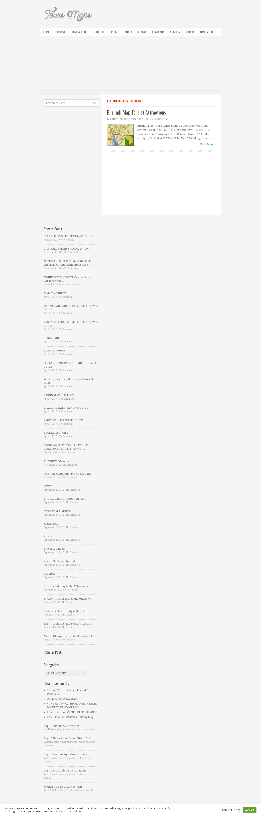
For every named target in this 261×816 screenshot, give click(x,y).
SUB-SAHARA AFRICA (57, 511)
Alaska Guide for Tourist (59, 561)
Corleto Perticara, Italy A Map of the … (68, 611)
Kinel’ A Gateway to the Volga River (66, 586)
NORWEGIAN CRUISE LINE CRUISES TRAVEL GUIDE (71, 307)
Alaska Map (51, 523)
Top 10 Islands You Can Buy (61, 725)
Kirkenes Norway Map (79, 717)
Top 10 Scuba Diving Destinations (65, 770)
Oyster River (70, 698)
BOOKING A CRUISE (56, 432)
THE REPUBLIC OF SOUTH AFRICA (65, 498)
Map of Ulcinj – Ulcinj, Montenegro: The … (71, 636)
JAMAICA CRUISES (55, 293)
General (99, 32)
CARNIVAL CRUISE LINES (59, 395)
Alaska (142, 32)
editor (114, 118)
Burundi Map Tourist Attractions (136, 112)
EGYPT (48, 486)
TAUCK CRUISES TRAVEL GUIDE (63, 420)
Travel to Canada (54, 548)
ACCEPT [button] (249, 809)
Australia (158, 32)
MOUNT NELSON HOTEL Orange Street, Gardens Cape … (68, 279)
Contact (60, 32)
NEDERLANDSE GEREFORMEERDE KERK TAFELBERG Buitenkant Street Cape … (68, 263)
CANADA (49, 573)
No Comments (158, 118)
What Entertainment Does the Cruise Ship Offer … (70, 381)
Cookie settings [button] (230, 809)
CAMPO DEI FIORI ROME (82, 712)
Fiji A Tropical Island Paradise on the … (69, 623)
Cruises (114, 32)
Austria (175, 32)
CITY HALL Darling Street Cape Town (67, 248)
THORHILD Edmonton (57, 461)
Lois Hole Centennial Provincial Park (67, 473)
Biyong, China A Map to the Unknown (68, 598)
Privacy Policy (80, 32)
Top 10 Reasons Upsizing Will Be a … (67, 754)
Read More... (208, 144)
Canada (189, 32)
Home (46, 32)
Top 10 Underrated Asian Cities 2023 (67, 738)
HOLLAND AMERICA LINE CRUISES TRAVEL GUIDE (70, 365)
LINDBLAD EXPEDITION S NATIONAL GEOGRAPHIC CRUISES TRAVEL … (66, 447)
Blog (127, 118)
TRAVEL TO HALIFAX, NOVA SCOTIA (66, 407)
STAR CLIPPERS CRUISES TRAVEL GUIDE (68, 236)
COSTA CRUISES (53, 338)
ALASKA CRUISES (54, 350)
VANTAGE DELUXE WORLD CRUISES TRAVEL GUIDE (71, 324)
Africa (128, 32)
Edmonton (206, 32)
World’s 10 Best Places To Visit (63, 786)
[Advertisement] (130, 64)
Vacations (137, 118)
